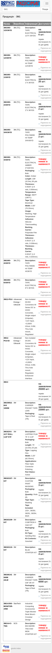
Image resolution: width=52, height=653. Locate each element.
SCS (15, 623)
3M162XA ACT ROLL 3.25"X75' (8, 434)
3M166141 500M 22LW (8, 577)
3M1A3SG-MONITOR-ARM (8, 606)
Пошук (45, 9)
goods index (16, 648)
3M (15, 403)
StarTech (17, 603)
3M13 (6, 382)
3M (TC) (17, 28)
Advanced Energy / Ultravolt (18, 302)
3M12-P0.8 (8, 299)
